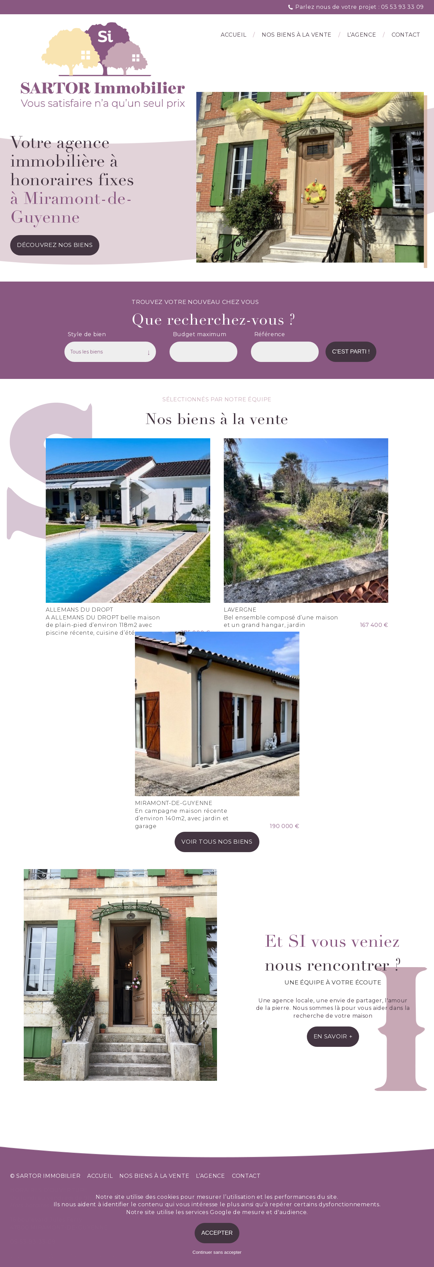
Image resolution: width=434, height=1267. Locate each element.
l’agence (361, 35)
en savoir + (333, 1036)
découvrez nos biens (55, 245)
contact (246, 1176)
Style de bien (87, 334)
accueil (100, 1176)
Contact (406, 35)
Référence (269, 334)
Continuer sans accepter (217, 1252)
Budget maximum (199, 334)
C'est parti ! (351, 351)
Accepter (217, 1233)
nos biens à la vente (154, 1176)
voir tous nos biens (216, 841)
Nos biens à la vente (297, 35)
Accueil (233, 35)
